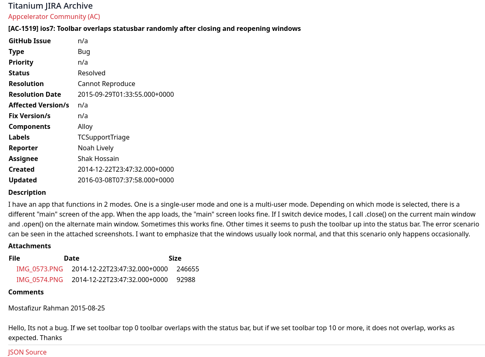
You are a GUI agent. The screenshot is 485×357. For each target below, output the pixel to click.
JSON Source (27, 352)
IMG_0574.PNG (39, 279)
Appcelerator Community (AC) (54, 16)
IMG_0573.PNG (39, 268)
